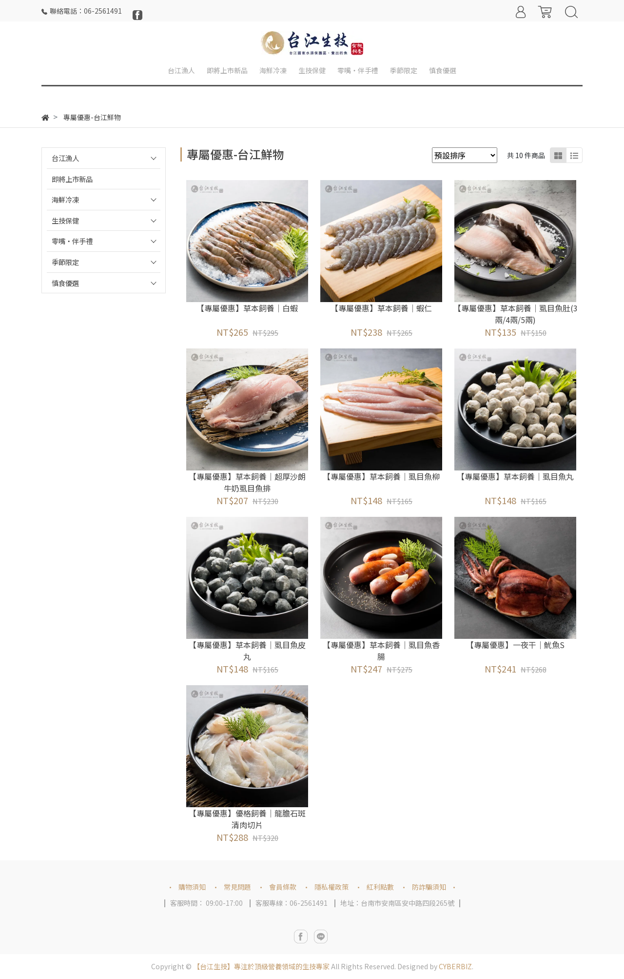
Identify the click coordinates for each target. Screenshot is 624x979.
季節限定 (65, 262)
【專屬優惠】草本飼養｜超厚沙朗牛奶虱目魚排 (247, 482)
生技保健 (65, 220)
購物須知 (192, 887)
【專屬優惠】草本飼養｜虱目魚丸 (515, 476)
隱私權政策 (331, 887)
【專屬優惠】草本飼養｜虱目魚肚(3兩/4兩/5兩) (515, 314)
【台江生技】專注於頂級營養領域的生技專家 (261, 966)
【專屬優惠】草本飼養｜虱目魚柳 (381, 476)
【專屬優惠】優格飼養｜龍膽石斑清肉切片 (247, 819)
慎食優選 (65, 283)
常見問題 (237, 887)
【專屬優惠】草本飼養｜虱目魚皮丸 (247, 650)
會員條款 (282, 887)
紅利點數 (380, 887)
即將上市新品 (72, 179)
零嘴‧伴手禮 (72, 241)
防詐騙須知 (429, 887)
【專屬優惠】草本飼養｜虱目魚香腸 (381, 650)
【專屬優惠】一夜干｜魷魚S (515, 645)
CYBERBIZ (455, 966)
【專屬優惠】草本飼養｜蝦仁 (381, 308)
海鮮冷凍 (65, 199)
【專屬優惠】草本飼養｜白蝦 (247, 308)
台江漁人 (65, 158)
